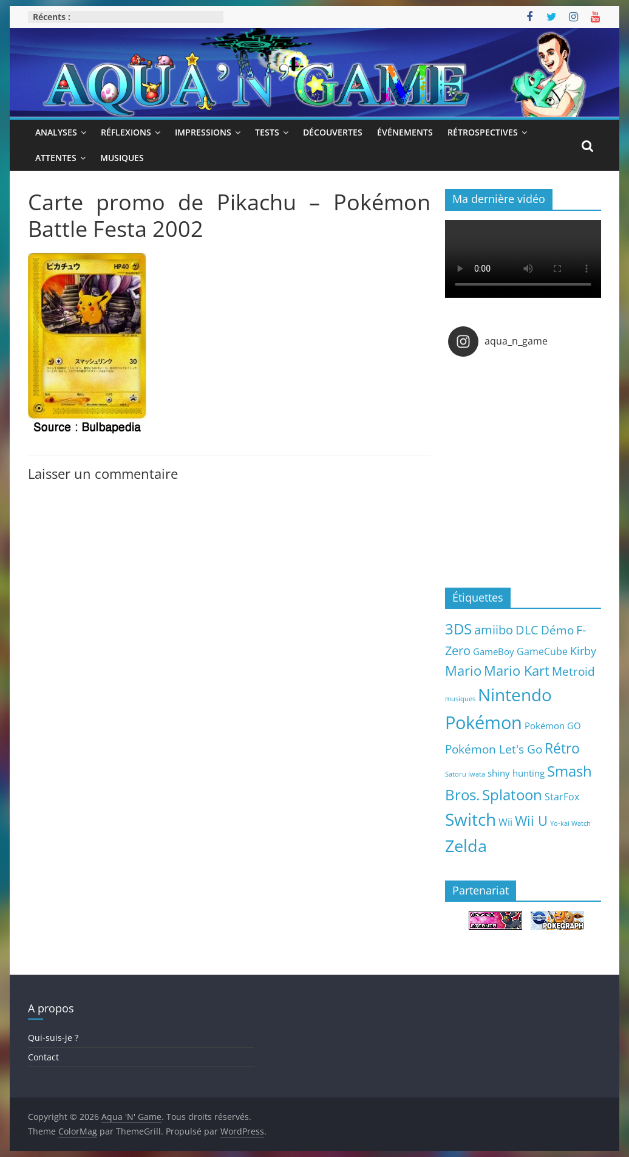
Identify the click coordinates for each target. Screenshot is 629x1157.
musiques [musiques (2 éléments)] (460, 699)
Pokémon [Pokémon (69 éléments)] (483, 722)
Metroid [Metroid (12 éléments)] (573, 671)
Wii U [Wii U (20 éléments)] (531, 820)
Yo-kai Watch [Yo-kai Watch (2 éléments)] (570, 823)
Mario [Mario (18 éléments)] (463, 670)
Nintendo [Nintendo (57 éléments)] (515, 694)
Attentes (55, 157)
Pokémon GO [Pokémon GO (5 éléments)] (553, 725)
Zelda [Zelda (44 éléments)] (466, 846)
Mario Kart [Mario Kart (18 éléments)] (516, 670)
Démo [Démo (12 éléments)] (557, 630)
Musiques (122, 157)
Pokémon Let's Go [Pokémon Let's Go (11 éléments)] (493, 749)
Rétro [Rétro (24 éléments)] (562, 748)
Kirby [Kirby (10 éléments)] (583, 650)
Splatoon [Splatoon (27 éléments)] (512, 794)
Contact (43, 1057)
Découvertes (332, 132)
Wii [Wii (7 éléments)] (505, 822)
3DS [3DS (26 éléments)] (458, 629)
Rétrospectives (482, 132)
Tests (267, 132)
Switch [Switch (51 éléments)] (470, 819)
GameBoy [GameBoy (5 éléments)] (493, 651)
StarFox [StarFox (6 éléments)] (562, 796)
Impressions (203, 132)
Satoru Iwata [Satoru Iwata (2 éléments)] (465, 774)
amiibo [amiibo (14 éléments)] (493, 629)
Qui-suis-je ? (53, 1037)
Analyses (56, 132)
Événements (405, 132)
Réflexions (126, 132)
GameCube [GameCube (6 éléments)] (542, 651)
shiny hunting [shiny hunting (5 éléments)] (516, 773)
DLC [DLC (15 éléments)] (527, 629)
